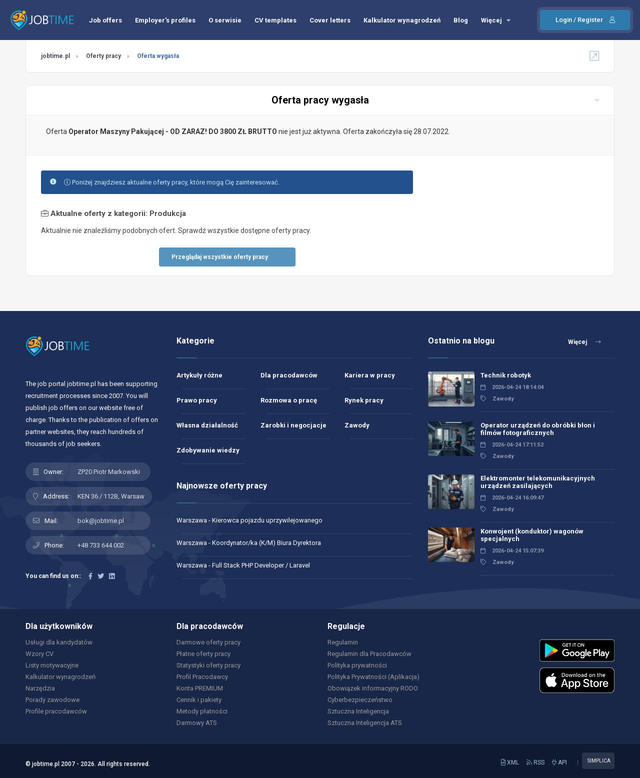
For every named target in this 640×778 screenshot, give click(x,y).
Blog (461, 20)
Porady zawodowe (53, 700)
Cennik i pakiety (199, 700)
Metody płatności (202, 711)
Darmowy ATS (196, 722)
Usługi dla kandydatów (59, 642)
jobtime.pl (55, 56)
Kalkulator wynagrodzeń (402, 20)
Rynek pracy (364, 400)
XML (510, 762)
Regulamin (343, 642)
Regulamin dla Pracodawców (370, 654)
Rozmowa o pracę (288, 400)
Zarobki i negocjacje (293, 425)
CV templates (275, 20)
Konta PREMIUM (199, 688)
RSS (535, 762)
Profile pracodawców (56, 711)
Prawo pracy (196, 400)
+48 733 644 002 (101, 545)
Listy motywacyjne (52, 665)
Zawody (357, 425)
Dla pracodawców (289, 375)
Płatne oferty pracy (203, 654)
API (559, 762)
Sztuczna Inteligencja (358, 711)
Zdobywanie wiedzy (208, 450)
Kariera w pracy (369, 375)
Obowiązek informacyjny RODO (373, 688)
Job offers (105, 20)
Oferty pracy (103, 56)
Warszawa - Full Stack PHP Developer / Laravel (243, 565)
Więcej (495, 20)
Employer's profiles (165, 20)
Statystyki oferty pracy (208, 665)
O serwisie (225, 20)
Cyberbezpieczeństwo (360, 700)
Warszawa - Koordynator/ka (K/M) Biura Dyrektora (248, 542)
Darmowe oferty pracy (208, 642)
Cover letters (330, 20)
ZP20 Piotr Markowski (109, 472)
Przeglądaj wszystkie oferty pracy (220, 257)
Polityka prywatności (357, 665)
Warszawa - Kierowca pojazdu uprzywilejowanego (249, 520)
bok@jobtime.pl (101, 520)
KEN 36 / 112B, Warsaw (111, 496)
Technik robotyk (505, 375)
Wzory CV (40, 654)
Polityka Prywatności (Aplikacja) (374, 676)
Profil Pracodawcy (202, 676)
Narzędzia (40, 688)
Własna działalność (207, 425)
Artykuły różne (199, 375)
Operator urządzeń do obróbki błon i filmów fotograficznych (537, 429)
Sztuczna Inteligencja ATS (365, 722)
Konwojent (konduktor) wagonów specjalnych (532, 535)
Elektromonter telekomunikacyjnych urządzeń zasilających (537, 482)
